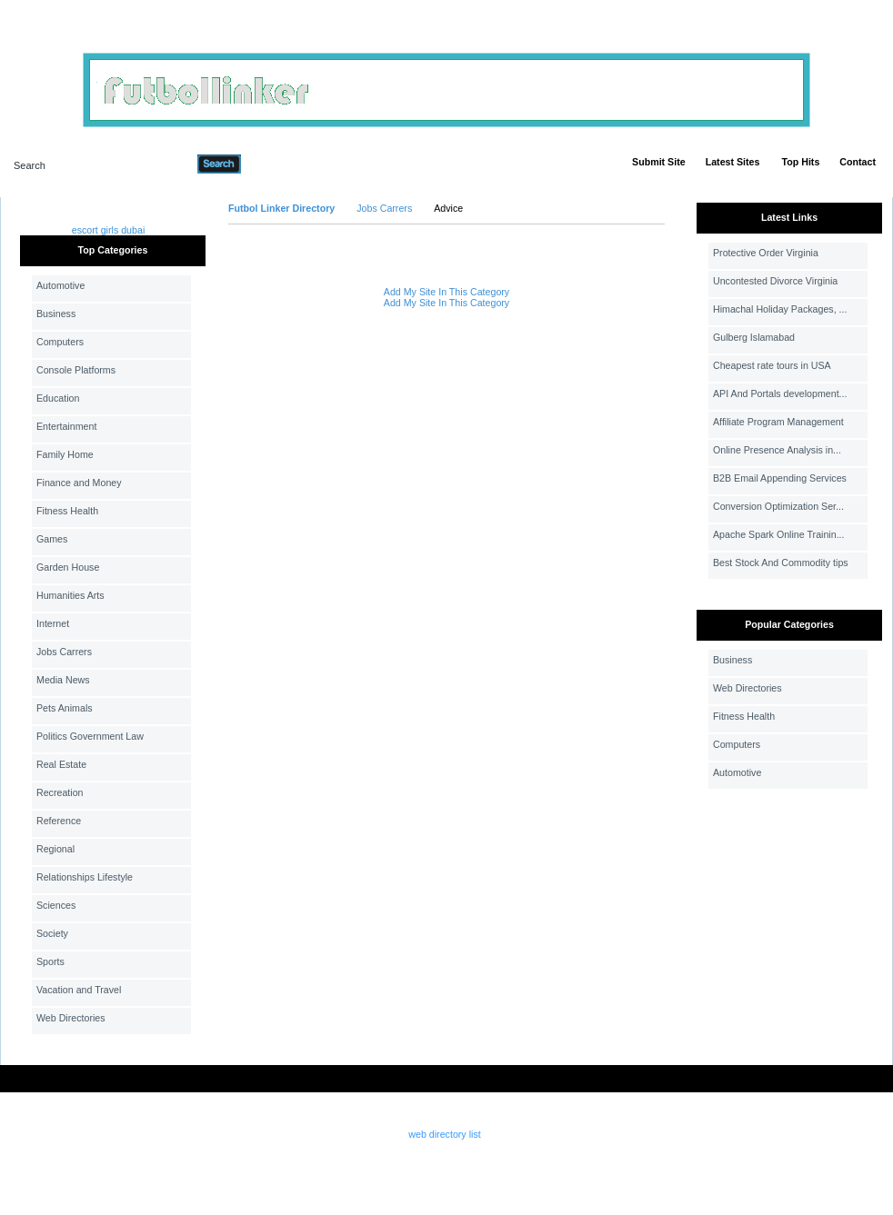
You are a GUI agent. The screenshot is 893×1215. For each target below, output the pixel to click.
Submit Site (659, 161)
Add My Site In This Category (446, 291)
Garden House (67, 567)
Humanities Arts (70, 595)
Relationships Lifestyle (84, 876)
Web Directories (70, 1017)
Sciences (55, 905)
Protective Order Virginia (765, 252)
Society (52, 933)
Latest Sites (733, 161)
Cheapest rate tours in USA (772, 365)
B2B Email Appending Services (780, 478)
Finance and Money (79, 482)
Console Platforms (75, 369)
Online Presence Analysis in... (777, 449)
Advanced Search (288, 163)
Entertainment (66, 426)
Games (51, 538)
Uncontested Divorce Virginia (775, 280)
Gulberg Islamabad (754, 337)
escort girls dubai (108, 229)
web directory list (444, 1134)
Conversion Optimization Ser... (778, 506)
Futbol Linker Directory (281, 208)
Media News (63, 679)
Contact (857, 161)
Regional (55, 848)
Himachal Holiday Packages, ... (780, 309)
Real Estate (61, 764)
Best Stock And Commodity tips (780, 562)
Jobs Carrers (64, 651)
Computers (60, 341)
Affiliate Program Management (778, 421)
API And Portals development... (780, 393)
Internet (52, 623)
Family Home (65, 454)
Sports (50, 961)
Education (57, 398)
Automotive (60, 285)
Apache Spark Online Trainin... (779, 534)
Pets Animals (64, 707)
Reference (58, 820)
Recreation (60, 792)
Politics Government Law (90, 736)
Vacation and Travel (78, 989)
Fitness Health (67, 510)
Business (55, 313)
